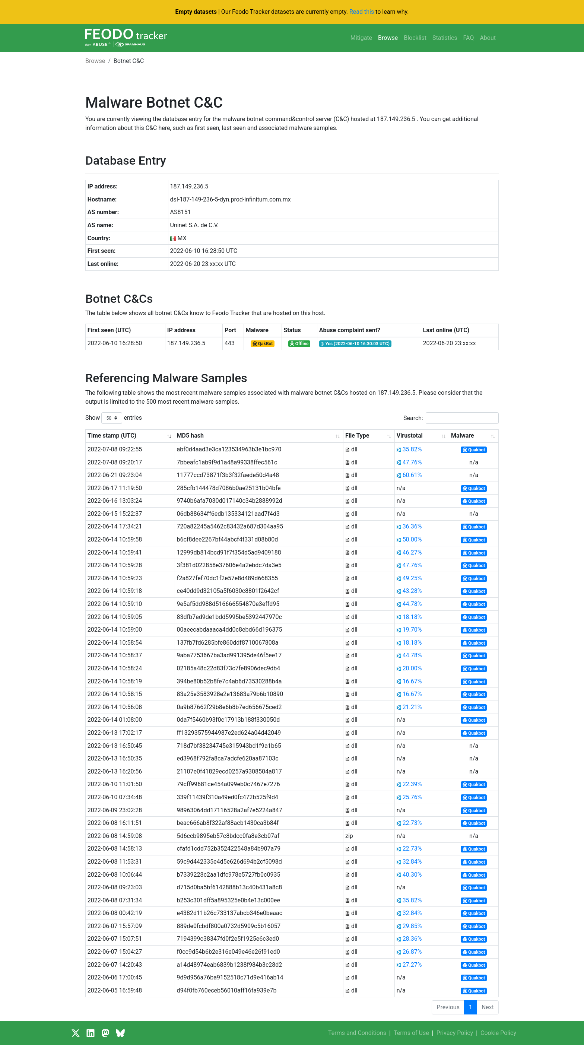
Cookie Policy (498, 1032)
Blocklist (415, 37)
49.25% (412, 578)
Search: (451, 418)
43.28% (412, 590)
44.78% (412, 603)
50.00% (412, 539)
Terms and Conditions (357, 1032)
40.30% (412, 874)
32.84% (412, 861)
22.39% (412, 784)
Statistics (444, 37)
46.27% (412, 552)
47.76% (412, 462)
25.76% (412, 797)
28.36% (412, 938)
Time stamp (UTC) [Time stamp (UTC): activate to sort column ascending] (112, 435)
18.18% (412, 616)
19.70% (412, 629)
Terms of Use (411, 1032)
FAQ (468, 37)
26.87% (412, 951)
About (488, 37)
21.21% (412, 707)
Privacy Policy (455, 1032)
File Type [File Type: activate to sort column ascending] (357, 435)
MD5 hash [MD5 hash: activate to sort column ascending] (190, 435)
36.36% (412, 526)
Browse (388, 37)
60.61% (412, 475)
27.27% (412, 964)
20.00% (412, 668)
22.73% (412, 822)
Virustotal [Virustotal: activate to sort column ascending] (410, 435)
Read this (361, 11)
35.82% (412, 449)
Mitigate (361, 37)
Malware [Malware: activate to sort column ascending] (462, 435)
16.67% (412, 681)
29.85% (412, 926)
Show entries (113, 418)
